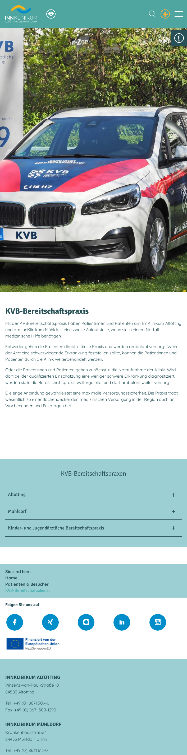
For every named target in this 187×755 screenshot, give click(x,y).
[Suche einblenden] (152, 14)
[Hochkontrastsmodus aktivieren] (51, 13)
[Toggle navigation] (179, 14)
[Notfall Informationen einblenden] (165, 13)
